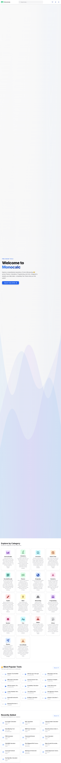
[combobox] (31, 2)
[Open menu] (58, 2)
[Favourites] (52, 2)
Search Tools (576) (10, 282)
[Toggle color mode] (55, 2)
